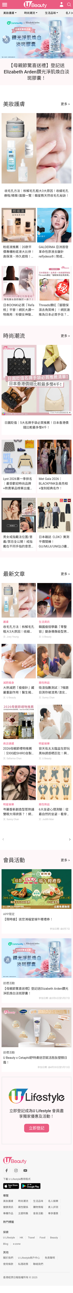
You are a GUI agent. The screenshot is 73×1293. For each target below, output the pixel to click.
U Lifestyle (9, 1237)
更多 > (65, 104)
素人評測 (53, 1207)
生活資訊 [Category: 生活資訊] (44, 621)
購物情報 (38, 1207)
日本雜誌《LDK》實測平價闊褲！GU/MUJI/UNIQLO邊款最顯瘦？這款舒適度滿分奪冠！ (54, 546)
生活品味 (50, 13)
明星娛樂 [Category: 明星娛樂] (44, 743)
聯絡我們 (38, 1264)
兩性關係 (23, 1207)
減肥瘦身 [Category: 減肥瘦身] (8, 682)
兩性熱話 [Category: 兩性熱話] (44, 682)
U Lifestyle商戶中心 (29, 1257)
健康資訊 (8, 1207)
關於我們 (8, 1257)
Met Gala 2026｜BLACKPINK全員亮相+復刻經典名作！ (53, 483)
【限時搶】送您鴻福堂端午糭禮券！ (28, 919)
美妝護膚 (8, 13)
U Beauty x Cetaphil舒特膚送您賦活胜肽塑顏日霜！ (35, 1060)
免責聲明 (50, 1257)
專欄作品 (8, 1213)
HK (21, 1237)
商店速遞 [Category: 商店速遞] (8, 743)
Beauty (54, 1237)
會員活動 (38, 1213)
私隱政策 (23, 1264)
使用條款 (8, 1264)
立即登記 (36, 1128)
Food (42, 1237)
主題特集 (23, 1213)
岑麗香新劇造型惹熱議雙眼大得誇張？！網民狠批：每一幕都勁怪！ (18, 814)
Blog (5, 1243)
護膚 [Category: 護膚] (6, 621)
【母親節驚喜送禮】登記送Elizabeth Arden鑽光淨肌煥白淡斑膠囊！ (35, 991)
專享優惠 (53, 1213)
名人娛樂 (53, 1201)
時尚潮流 (29, 13)
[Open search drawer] (69, 4)
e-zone (16, 1243)
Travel (31, 1237)
